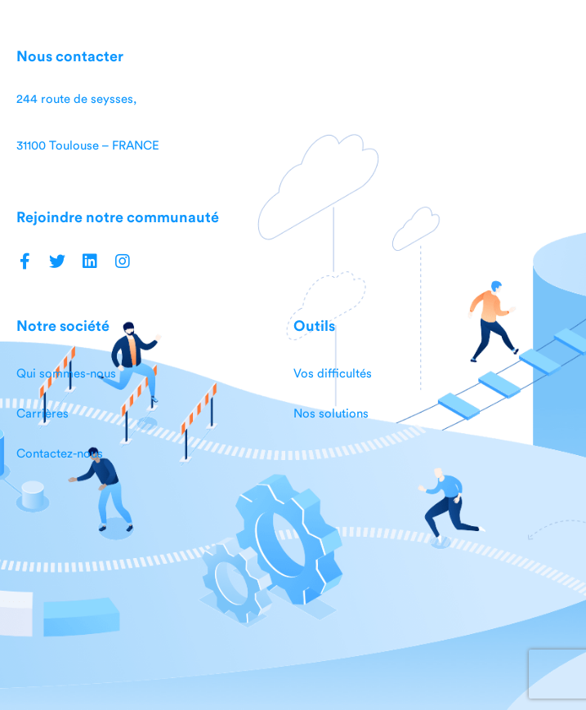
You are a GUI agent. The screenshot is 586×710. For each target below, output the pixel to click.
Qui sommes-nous (66, 374)
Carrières (42, 414)
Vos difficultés (332, 374)
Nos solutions (331, 414)
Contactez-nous (59, 454)
